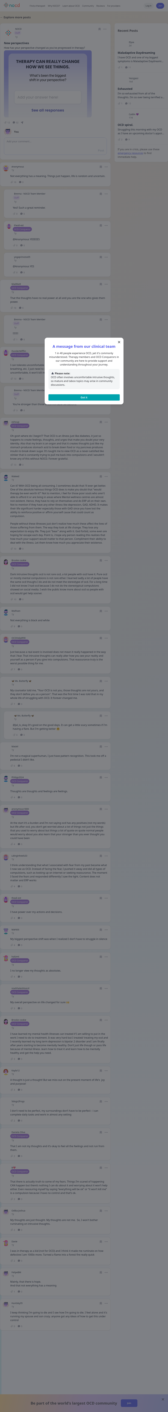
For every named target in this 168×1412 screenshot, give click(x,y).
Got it (84, 397)
